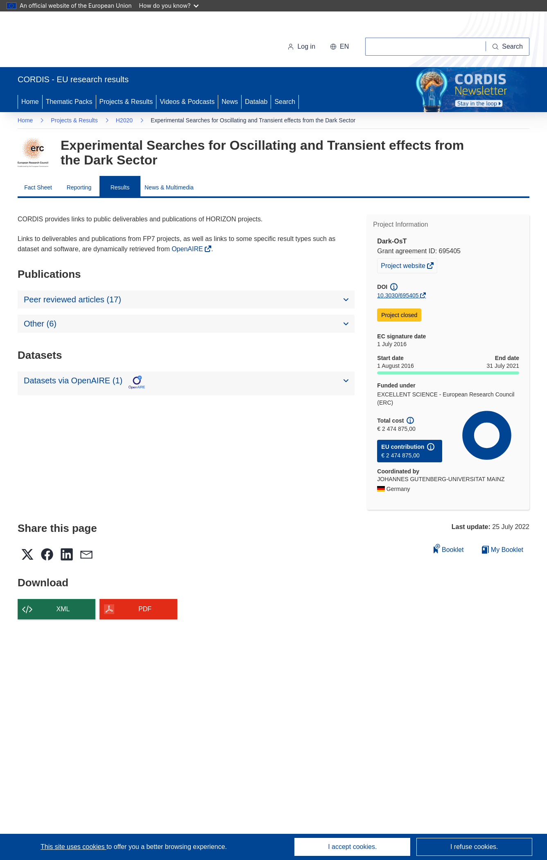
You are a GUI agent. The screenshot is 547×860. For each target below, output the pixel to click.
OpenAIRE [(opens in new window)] (188, 248)
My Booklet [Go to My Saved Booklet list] (502, 550)
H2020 (124, 120)
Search (284, 101)
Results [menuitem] (120, 187)
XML (63, 609)
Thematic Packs (69, 101)
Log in (301, 46)
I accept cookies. (352, 846)
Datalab (256, 101)
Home (30, 101)
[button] (339, 47)
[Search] (507, 47)
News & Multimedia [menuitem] (169, 187)
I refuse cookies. (474, 846)
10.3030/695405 (397, 295)
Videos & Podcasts (187, 101)
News (230, 101)
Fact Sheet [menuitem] (38, 187)
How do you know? (169, 5)
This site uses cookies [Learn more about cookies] (73, 846)
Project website (403, 266)
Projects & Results (126, 101)
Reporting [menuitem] (79, 187)
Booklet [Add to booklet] (449, 548)
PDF (144, 609)
